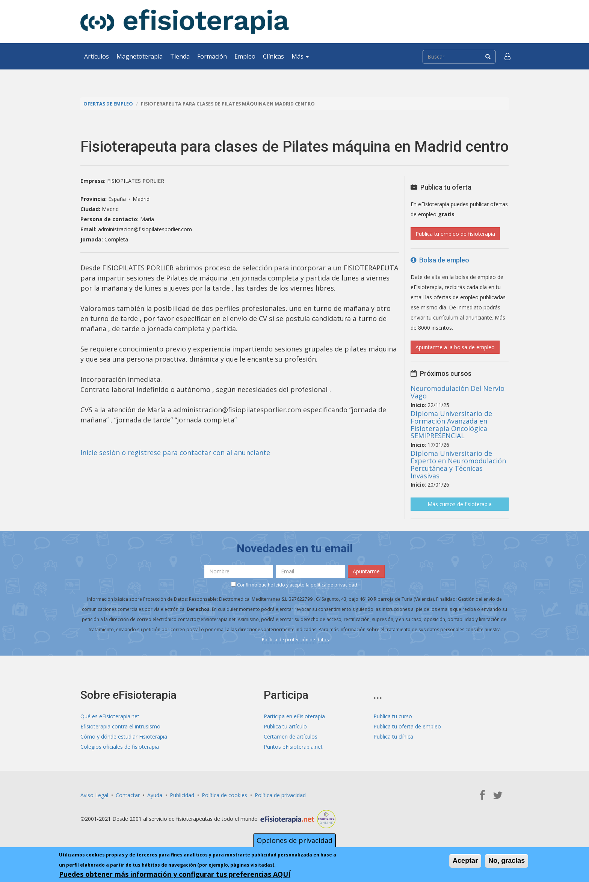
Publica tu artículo (285, 726)
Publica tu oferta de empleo (407, 726)
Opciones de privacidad (294, 841)
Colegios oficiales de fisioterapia (119, 746)
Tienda (180, 56)
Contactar (128, 795)
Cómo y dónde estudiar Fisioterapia (123, 736)
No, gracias (506, 861)
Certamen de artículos (290, 736)
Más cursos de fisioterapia (459, 504)
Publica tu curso (392, 716)
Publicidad (182, 795)
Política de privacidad (280, 795)
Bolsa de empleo (440, 260)
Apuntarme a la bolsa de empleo (455, 347)
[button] (507, 56)
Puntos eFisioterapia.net (293, 746)
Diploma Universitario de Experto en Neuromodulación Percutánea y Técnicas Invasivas (458, 464)
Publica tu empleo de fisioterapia (455, 233)
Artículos (96, 56)
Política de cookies (224, 795)
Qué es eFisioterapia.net (109, 716)
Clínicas (273, 56)
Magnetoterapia (139, 56)
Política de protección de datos (295, 639)
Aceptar (465, 861)
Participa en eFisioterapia (294, 716)
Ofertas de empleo (108, 104)
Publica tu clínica (393, 736)
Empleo (244, 56)
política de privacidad (334, 585)
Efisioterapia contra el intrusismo (120, 726)
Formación (212, 56)
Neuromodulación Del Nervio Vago (457, 392)
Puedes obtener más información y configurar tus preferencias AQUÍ (174, 874)
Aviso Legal (94, 795)
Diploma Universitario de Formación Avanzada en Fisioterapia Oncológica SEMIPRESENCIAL (451, 424)
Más (300, 56)
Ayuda (154, 795)
